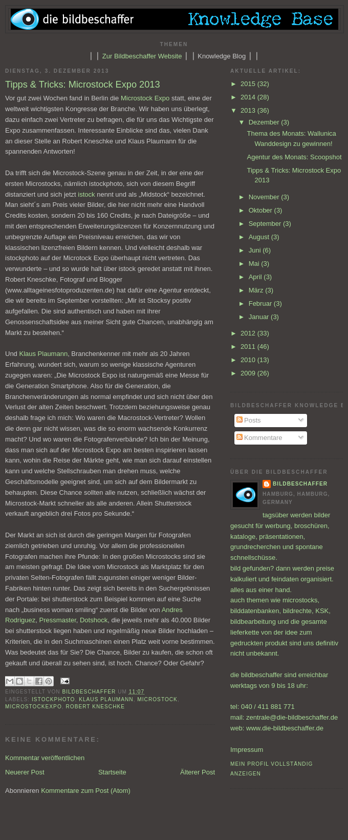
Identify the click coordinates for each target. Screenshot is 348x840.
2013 (249, 110)
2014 (249, 97)
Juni (256, 250)
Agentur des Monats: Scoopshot (294, 157)
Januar (260, 317)
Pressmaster (57, 620)
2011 (249, 346)
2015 (249, 84)
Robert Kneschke (95, 706)
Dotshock (93, 620)
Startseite (112, 772)
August (260, 237)
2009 (249, 373)
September (266, 223)
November (265, 197)
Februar (261, 303)
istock (86, 194)
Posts (248, 420)
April (256, 277)
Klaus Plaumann (43, 354)
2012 (249, 333)
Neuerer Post (25, 772)
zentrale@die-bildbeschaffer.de (292, 717)
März (257, 290)
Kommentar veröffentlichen (44, 758)
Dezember (265, 122)
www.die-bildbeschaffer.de (284, 728)
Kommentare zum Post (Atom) (85, 790)
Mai (255, 263)
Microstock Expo (145, 98)
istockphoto (53, 699)
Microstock (157, 699)
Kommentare (259, 438)
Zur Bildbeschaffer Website (142, 56)
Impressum (246, 749)
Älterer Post (197, 772)
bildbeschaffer (90, 692)
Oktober (261, 210)
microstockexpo (33, 706)
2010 (249, 360)
